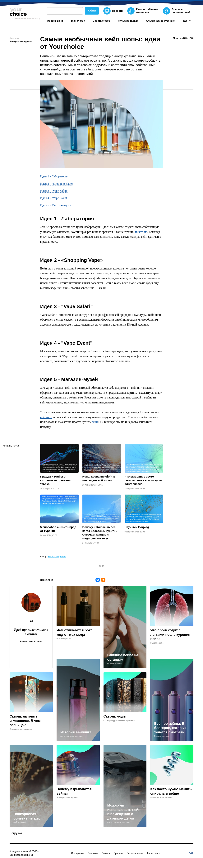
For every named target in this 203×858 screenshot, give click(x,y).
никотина (141, 231)
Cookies (105, 853)
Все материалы (135, 853)
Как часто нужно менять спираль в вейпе (171, 791)
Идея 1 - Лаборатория (54, 176)
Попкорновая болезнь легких (26, 816)
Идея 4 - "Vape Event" (54, 198)
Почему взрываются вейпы (74, 791)
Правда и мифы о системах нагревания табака (55, 480)
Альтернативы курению (21, 41)
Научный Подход (137, 527)
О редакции (77, 853)
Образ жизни (55, 20)
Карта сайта (153, 853)
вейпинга (46, 417)
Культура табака (128, 20)
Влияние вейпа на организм (122, 657)
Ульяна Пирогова (57, 556)
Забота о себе (101, 20)
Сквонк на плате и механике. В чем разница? (25, 720)
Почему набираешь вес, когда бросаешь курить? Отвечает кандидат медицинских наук (99, 532)
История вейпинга (75, 732)
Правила (118, 853)
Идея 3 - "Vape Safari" (54, 190)
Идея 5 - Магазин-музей (56, 205)
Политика (92, 853)
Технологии (78, 20)
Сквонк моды (115, 716)
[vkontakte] (191, 853)
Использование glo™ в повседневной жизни (98, 478)
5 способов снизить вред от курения (58, 528)
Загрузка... (17, 833)
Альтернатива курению (160, 20)
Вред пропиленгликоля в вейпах (31, 632)
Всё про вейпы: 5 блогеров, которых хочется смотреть (170, 728)
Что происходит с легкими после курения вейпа (170, 634)
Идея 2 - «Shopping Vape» (56, 183)
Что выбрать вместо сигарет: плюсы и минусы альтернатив (143, 480)
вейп (95, 422)
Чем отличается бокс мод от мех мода (75, 632)
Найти (92, 10)
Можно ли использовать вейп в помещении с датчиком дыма (124, 811)
